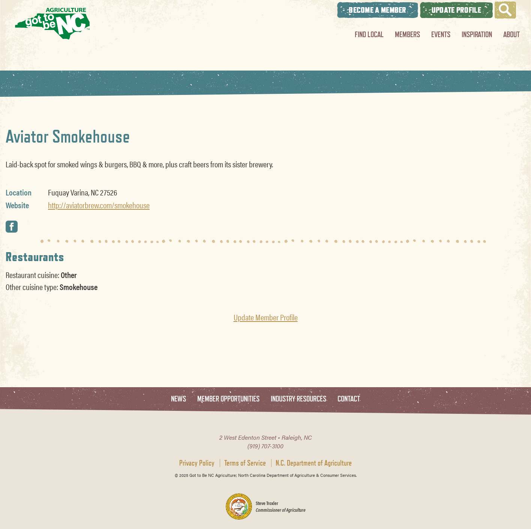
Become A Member (377, 10)
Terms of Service (245, 462)
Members (407, 34)
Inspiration (477, 34)
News (178, 399)
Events (440, 34)
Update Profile (456, 10)
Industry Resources (298, 399)
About (511, 34)
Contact (349, 399)
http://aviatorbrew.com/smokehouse (99, 205)
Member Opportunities (228, 399)
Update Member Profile (266, 317)
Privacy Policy (196, 462)
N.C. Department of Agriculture (314, 462)
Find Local (369, 34)
